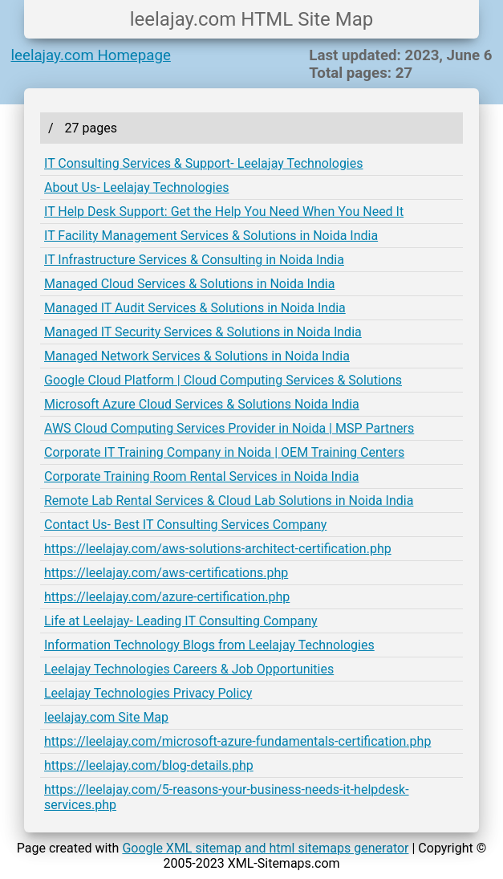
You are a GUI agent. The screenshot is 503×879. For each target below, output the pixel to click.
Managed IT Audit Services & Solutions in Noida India (195, 307)
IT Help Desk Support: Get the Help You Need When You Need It (224, 211)
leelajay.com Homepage (91, 55)
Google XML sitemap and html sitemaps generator (265, 848)
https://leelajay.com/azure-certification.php (167, 596)
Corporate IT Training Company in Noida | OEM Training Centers (224, 452)
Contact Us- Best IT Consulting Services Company (185, 524)
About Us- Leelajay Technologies (136, 187)
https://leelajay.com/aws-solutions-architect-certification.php (217, 548)
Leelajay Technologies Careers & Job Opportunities (189, 669)
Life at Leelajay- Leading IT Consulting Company (181, 621)
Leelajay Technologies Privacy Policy (148, 693)
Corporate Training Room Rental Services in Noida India (201, 476)
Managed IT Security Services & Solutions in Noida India (203, 332)
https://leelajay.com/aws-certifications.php (166, 572)
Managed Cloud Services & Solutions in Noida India (189, 283)
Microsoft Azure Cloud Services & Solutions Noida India (201, 404)
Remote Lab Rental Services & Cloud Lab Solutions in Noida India (228, 500)
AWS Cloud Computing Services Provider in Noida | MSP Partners (229, 428)
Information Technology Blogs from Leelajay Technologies (209, 645)
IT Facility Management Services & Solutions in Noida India (211, 235)
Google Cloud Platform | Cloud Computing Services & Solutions (223, 380)
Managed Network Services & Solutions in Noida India (197, 356)
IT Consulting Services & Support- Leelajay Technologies (203, 163)
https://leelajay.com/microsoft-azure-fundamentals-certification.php (237, 741)
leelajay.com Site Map (106, 717)
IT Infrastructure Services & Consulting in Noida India (194, 259)
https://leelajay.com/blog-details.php (149, 765)
